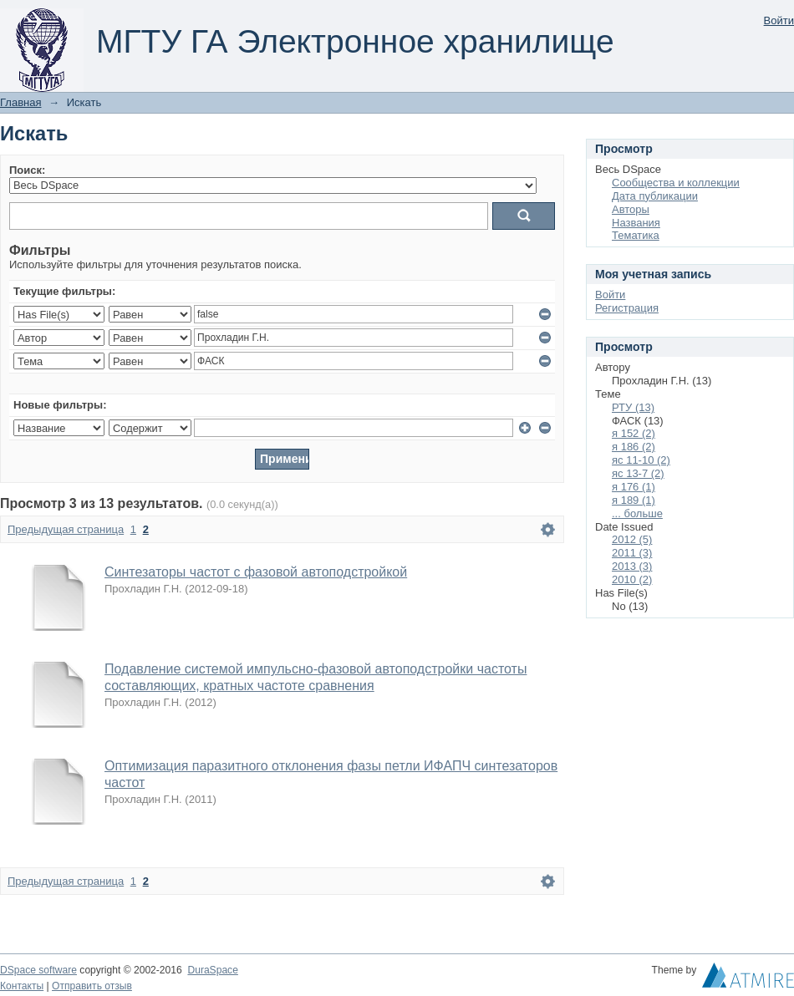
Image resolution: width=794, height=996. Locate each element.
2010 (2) (632, 579)
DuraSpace (212, 970)
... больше (637, 513)
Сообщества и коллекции (676, 182)
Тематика (635, 235)
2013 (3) (632, 566)
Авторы (630, 209)
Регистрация (627, 308)
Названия (636, 222)
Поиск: (27, 170)
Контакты (21, 986)
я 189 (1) (633, 500)
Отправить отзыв (92, 986)
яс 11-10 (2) (641, 460)
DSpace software (38, 970)
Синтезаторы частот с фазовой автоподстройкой (255, 572)
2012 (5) (632, 539)
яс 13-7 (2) (638, 473)
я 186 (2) (633, 446)
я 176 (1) (633, 486)
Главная (20, 102)
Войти (779, 20)
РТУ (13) (633, 407)
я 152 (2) (633, 433)
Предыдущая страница (66, 529)
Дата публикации (655, 196)
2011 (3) (632, 552)
